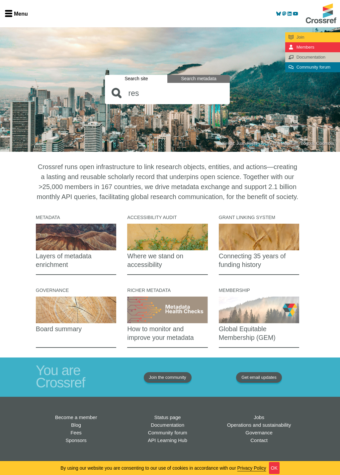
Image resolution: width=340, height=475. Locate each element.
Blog (76, 425)
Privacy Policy (251, 468)
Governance (259, 432)
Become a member (76, 417)
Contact (259, 440)
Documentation (167, 425)
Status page (167, 417)
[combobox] (167, 93)
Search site (136, 78)
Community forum (167, 432)
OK (274, 468)
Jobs (259, 417)
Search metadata (198, 78)
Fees (75, 432)
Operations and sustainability (259, 425)
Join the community (167, 377)
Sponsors (75, 440)
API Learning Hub (167, 440)
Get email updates (259, 377)
